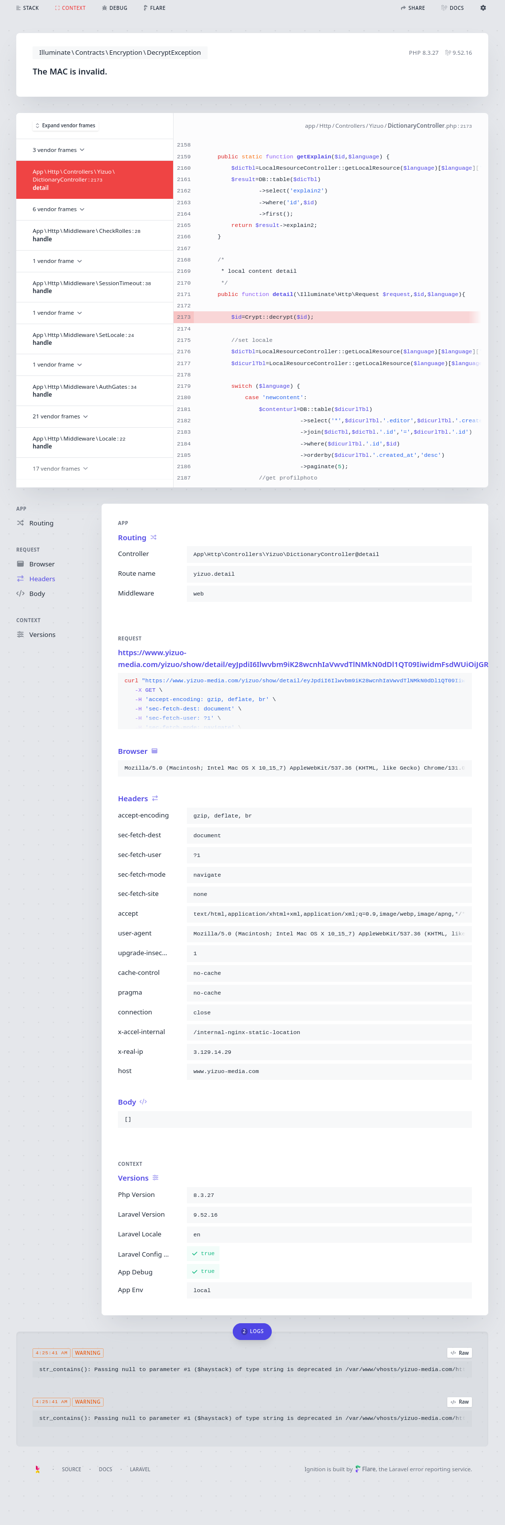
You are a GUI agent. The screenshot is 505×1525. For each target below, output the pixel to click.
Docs (105, 1469)
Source (71, 1469)
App (21, 508)
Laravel (140, 1469)
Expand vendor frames (65, 125)
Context (28, 620)
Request (28, 549)
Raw (460, 1352)
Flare (365, 1469)
